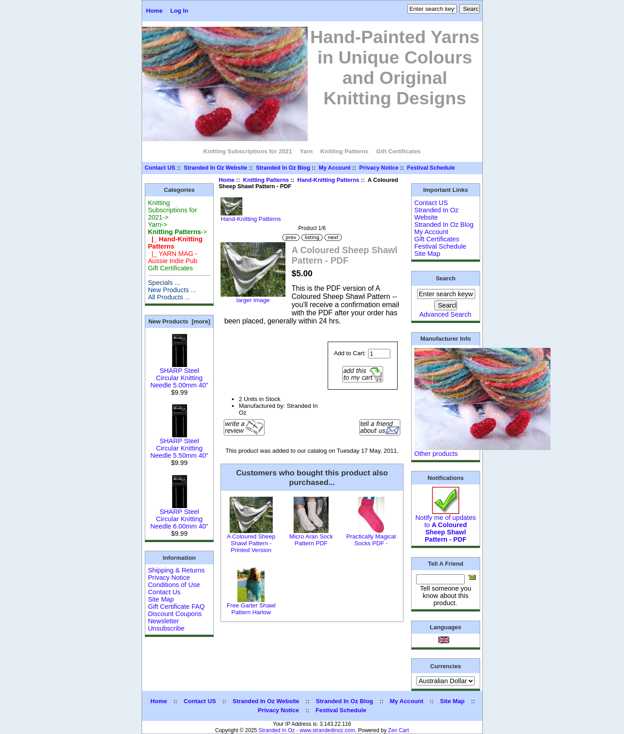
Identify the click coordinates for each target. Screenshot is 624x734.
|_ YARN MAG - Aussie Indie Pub (172, 257)
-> (177, 231)
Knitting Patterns (266, 180)
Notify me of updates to (445, 525)
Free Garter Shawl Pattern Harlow (250, 609)
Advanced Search (445, 314)
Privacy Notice (378, 168)
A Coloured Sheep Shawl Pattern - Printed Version (251, 543)
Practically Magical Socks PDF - (371, 540)
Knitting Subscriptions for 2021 (247, 151)
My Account (335, 168)
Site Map (161, 599)
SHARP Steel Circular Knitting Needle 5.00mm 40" (179, 375)
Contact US (160, 168)
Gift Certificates (398, 151)
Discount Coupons (175, 613)
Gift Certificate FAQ (176, 606)
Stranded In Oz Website (215, 168)
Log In (179, 10)
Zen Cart (398, 730)
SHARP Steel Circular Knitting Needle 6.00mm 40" (179, 516)
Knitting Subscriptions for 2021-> (172, 210)
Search (446, 278)
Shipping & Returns (176, 570)
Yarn (306, 151)
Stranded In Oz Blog (283, 168)
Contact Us (164, 592)
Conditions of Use (174, 584)
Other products (436, 453)
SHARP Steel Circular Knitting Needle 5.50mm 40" (179, 445)
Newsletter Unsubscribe (166, 624)
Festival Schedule (431, 168)
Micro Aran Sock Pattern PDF (311, 540)
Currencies (445, 665)
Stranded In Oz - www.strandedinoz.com (307, 730)
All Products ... (169, 297)
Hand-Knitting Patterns (328, 180)
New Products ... (172, 290)
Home (154, 10)
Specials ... (164, 282)
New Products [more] (179, 321)
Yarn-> (157, 224)
